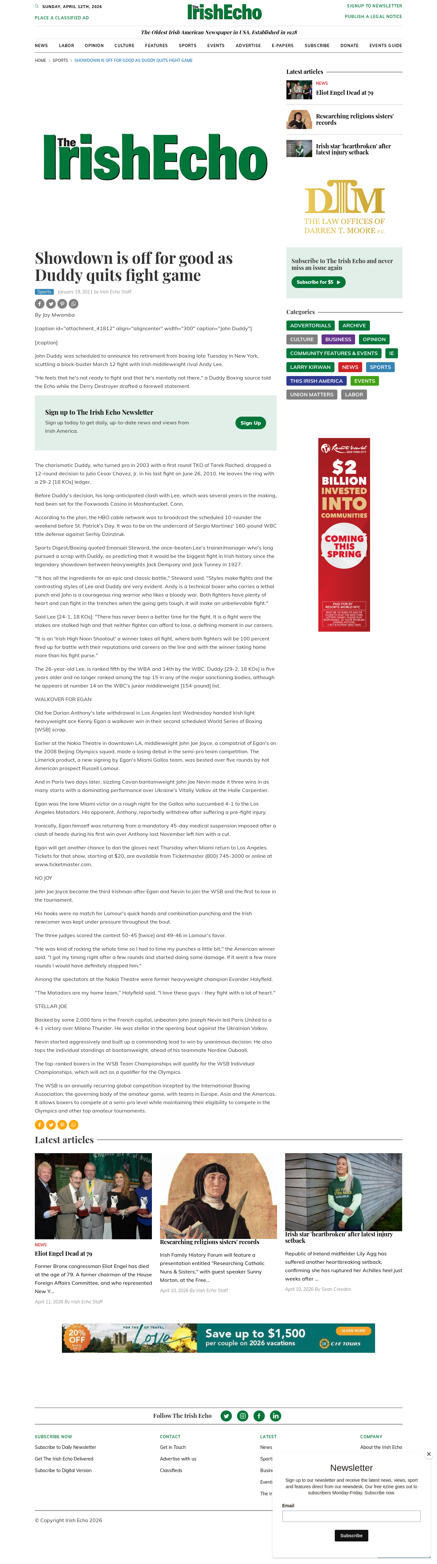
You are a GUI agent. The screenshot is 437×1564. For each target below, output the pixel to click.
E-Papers (283, 45)
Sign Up (251, 423)
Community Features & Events (334, 353)
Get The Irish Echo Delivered (64, 1459)
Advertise (248, 45)
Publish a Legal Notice (373, 16)
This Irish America (316, 381)
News (41, 45)
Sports (188, 45)
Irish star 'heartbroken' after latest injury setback (353, 149)
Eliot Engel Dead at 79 (344, 92)
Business (338, 339)
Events (216, 45)
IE (391, 353)
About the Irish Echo (381, 1447)
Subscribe (317, 45)
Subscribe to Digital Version (63, 1470)
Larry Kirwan (310, 367)
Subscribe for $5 (319, 282)
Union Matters (311, 394)
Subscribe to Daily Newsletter (65, 1447)
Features (156, 45)
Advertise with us (178, 1459)
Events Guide (386, 45)
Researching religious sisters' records (355, 119)
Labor (66, 45)
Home (40, 60)
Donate (350, 45)
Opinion (94, 45)
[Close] (429, 1454)
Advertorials (310, 325)
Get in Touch (173, 1447)
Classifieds (171, 1470)
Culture (124, 45)
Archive (354, 325)
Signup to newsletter (374, 6)
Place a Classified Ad (62, 17)
